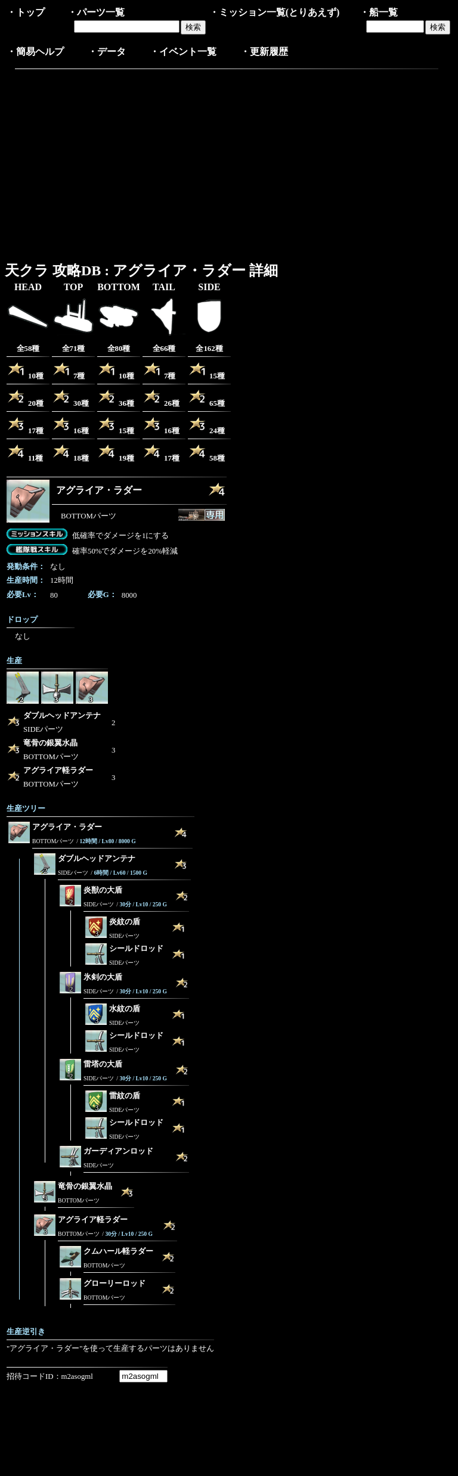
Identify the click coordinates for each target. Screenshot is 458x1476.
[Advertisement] (107, 162)
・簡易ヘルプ (35, 51)
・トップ (26, 12)
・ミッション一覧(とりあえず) (274, 12)
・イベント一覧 (183, 51)
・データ (107, 51)
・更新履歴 (264, 51)
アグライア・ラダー (99, 490)
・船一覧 (379, 12)
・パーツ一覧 (96, 12)
